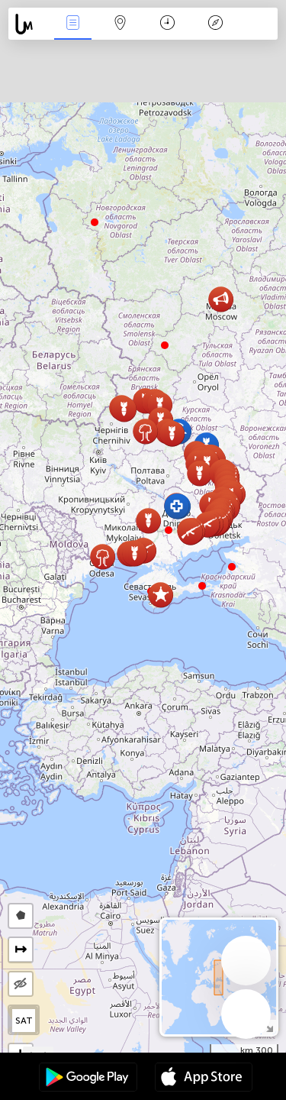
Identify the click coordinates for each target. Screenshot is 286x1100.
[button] (168, 530)
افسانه (215, 24)
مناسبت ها (72, 24)
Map (120, 24)
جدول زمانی (167, 24)
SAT (24, 1020)
